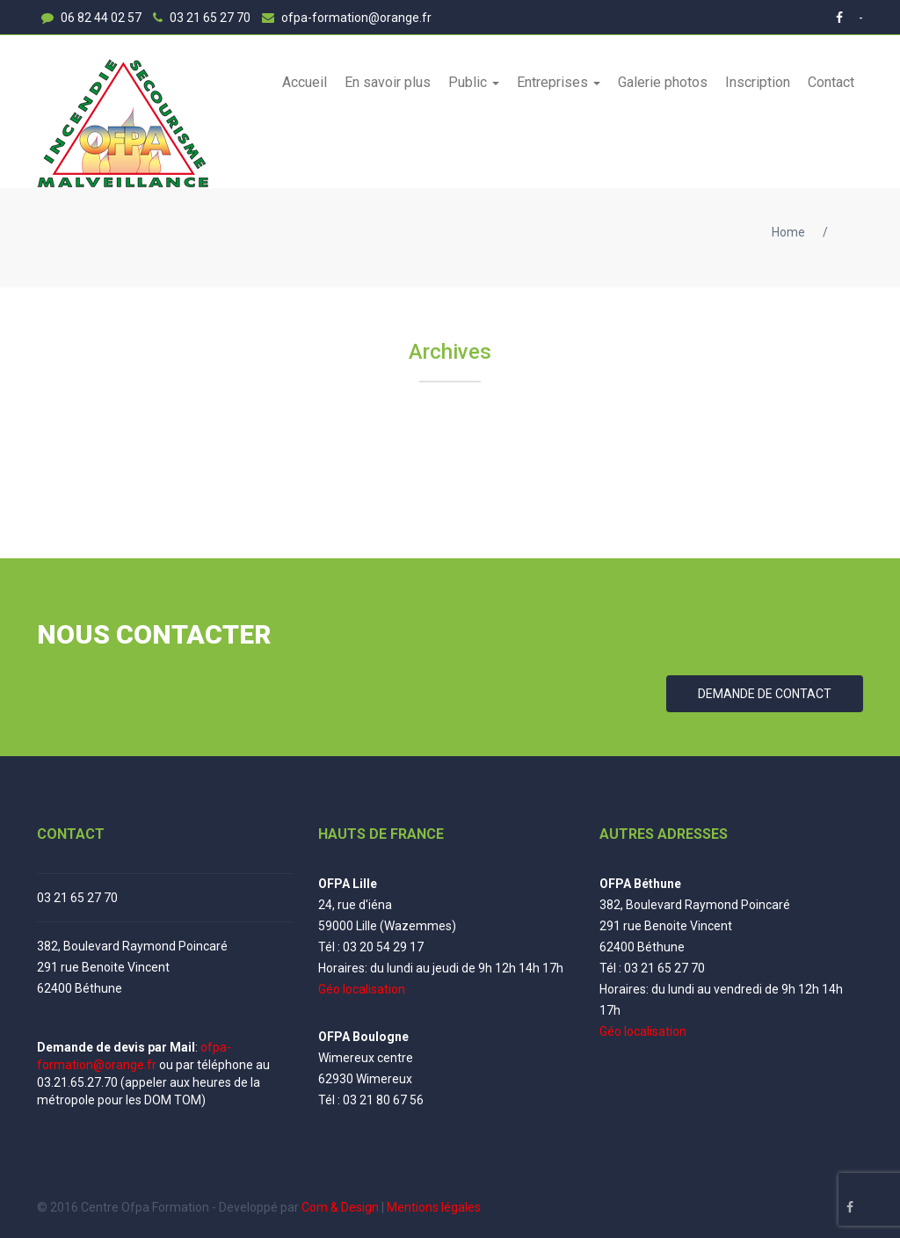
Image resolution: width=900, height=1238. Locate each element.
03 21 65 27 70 (201, 18)
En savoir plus (388, 82)
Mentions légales (434, 1207)
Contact (831, 82)
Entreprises (554, 82)
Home (788, 232)
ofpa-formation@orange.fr (347, 18)
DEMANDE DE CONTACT (764, 694)
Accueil (304, 82)
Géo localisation (361, 989)
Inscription (757, 82)
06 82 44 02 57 (91, 18)
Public (469, 82)
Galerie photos (663, 82)
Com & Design (340, 1207)
